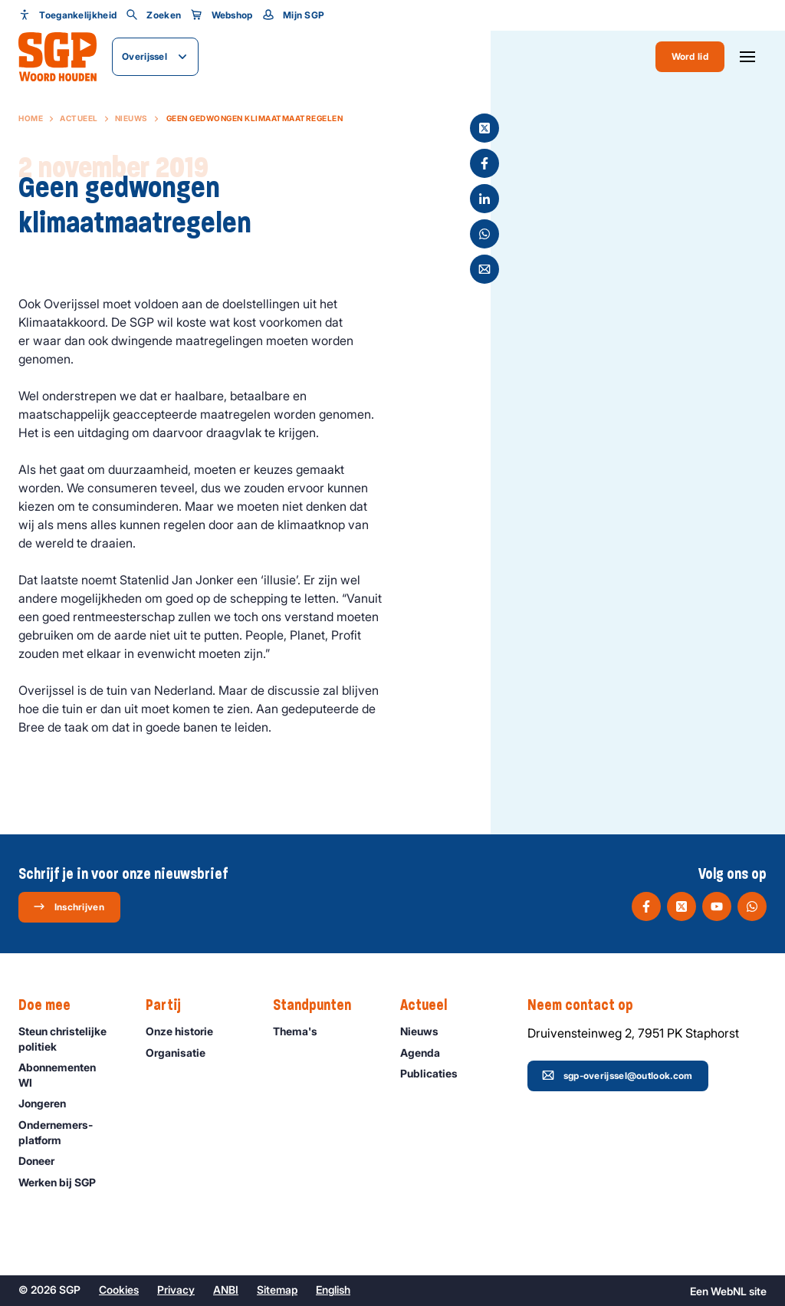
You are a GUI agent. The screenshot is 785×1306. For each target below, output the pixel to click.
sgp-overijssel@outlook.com (617, 1075)
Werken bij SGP (64, 1182)
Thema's (302, 1031)
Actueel (79, 118)
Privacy (176, 1289)
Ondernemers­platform (69, 1131)
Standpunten (319, 1005)
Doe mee (52, 1005)
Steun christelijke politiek (69, 1038)
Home (30, 118)
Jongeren (49, 1103)
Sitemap (277, 1289)
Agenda (427, 1052)
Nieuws (131, 118)
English (333, 1289)
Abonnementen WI (69, 1074)
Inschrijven (68, 906)
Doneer (43, 1160)
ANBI (225, 1289)
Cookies (119, 1289)
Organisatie (182, 1052)
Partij (171, 1005)
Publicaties (435, 1073)
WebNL (729, 1291)
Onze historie (186, 1031)
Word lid (690, 56)
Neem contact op (588, 1005)
